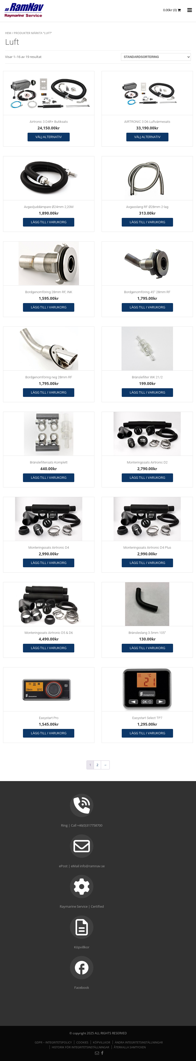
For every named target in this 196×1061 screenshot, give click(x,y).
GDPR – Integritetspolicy (53, 1042)
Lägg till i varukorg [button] (48, 222)
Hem (8, 33)
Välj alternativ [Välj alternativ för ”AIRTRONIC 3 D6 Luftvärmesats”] (147, 137)
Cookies (82, 1042)
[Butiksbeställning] (156, 57)
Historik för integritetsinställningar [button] (80, 1047)
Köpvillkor (101, 1042)
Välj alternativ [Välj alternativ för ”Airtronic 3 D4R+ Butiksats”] (48, 137)
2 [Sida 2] (97, 765)
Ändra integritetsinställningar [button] (139, 1042)
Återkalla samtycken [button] (130, 1047)
